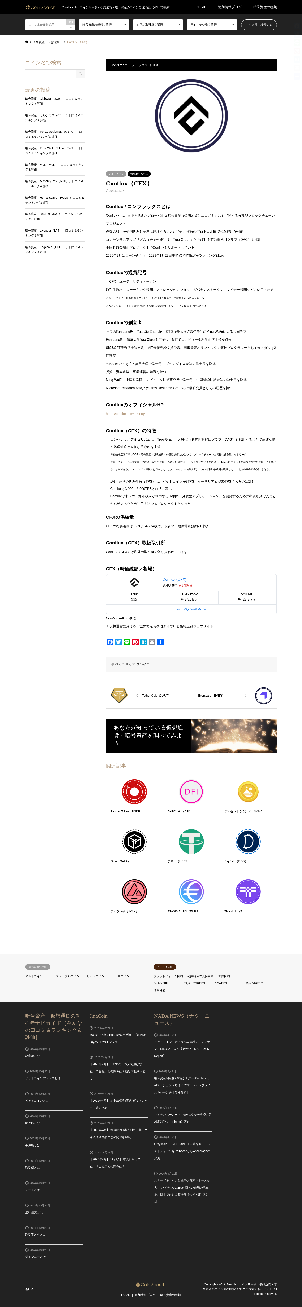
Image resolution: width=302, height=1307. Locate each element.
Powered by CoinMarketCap (191, 609)
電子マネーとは (35, 1257)
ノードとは (32, 1190)
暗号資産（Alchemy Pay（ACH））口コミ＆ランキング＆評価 (54, 183)
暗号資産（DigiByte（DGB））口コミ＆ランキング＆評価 (54, 101)
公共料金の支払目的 (200, 976)
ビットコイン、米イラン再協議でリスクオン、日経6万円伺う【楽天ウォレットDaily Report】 (182, 1049)
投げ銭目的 (161, 983)
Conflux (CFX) (174, 579)
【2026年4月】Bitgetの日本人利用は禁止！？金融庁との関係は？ (115, 1163)
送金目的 (159, 990)
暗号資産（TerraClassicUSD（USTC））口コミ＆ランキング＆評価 (53, 134)
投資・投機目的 (194, 983)
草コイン (123, 976)
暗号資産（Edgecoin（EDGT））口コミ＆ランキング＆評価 (54, 249)
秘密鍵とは (32, 1056)
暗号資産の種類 (265, 7)
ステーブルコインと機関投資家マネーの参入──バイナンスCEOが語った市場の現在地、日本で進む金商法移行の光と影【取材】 (182, 1191)
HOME (201, 7)
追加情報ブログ (230, 7)
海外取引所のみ (139, 173)
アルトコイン (116, 173)
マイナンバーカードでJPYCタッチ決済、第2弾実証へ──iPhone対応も (183, 1118)
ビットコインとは (37, 1100)
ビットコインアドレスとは (42, 1078)
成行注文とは (34, 1212)
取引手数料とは (35, 1234)
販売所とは (32, 1123)
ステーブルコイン (67, 976)
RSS (32, 1289)
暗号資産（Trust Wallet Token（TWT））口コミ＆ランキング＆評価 (53, 150)
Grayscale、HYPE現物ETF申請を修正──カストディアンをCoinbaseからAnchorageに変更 (182, 1151)
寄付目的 (224, 976)
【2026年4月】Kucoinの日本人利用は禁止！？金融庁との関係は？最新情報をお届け (118, 1071)
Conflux (126, 664)
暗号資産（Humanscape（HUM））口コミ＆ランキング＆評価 (54, 200)
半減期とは (32, 1145)
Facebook (26, 1289)
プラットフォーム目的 (168, 976)
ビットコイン (95, 976)
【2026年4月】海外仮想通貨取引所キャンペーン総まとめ (119, 1104)
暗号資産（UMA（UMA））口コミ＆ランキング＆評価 (53, 216)
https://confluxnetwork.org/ (125, 414)
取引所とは (32, 1167)
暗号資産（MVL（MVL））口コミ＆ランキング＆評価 (54, 167)
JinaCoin (99, 1016)
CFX (117, 664)
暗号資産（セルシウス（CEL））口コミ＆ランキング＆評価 (54, 118)
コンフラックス (140, 664)
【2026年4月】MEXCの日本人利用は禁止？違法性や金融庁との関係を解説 (118, 1133)
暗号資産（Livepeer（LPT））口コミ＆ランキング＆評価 (54, 233)
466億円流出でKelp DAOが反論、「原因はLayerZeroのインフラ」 (118, 1038)
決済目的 (221, 983)
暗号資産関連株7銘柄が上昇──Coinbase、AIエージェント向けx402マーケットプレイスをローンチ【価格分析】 (182, 1085)
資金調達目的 (255, 983)
